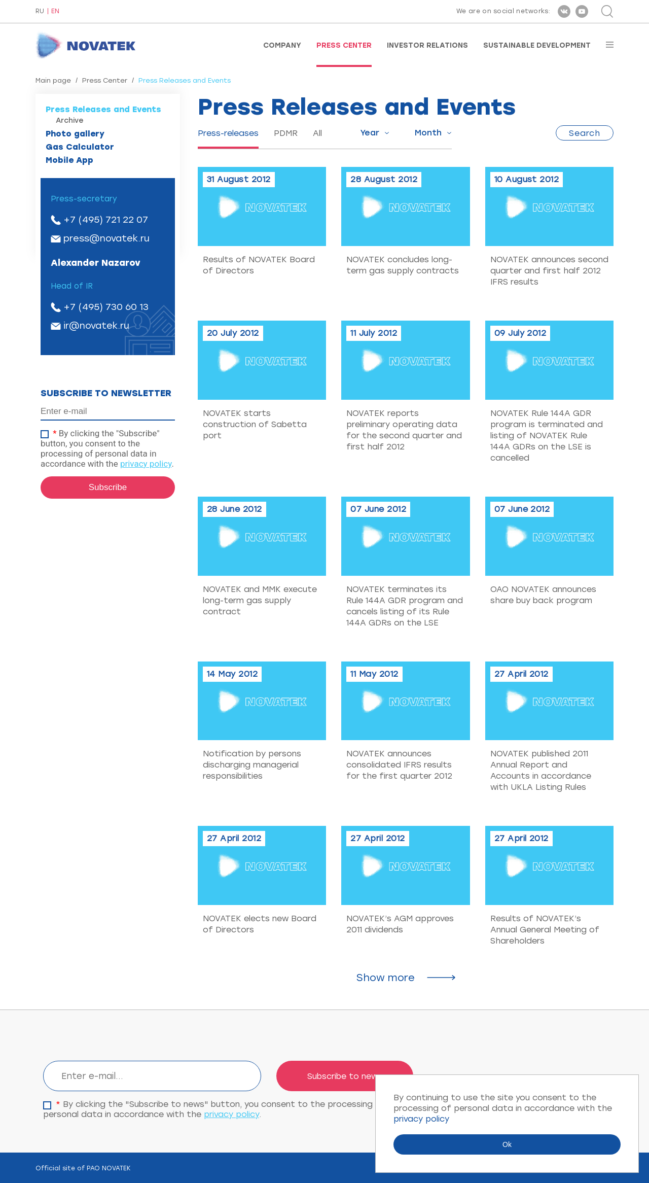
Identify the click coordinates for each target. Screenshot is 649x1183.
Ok (507, 1144)
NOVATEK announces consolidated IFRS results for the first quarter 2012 (399, 765)
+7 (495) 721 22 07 (105, 219)
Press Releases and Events (103, 109)
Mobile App (69, 160)
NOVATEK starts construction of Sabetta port (255, 424)
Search (584, 133)
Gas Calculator (80, 147)
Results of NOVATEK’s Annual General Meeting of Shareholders (544, 930)
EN (55, 11)
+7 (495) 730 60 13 (106, 306)
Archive (70, 120)
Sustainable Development (537, 46)
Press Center (344, 46)
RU (39, 11)
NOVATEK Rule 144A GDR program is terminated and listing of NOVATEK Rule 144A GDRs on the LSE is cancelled (546, 435)
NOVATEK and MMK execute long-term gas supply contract (260, 600)
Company (282, 46)
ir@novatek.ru (96, 325)
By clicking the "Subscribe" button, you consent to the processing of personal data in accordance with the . (107, 448)
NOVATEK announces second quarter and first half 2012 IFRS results (549, 271)
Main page (53, 80)
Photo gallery (75, 133)
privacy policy (146, 464)
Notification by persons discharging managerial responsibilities (252, 765)
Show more (385, 977)
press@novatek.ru (106, 238)
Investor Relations (427, 46)
